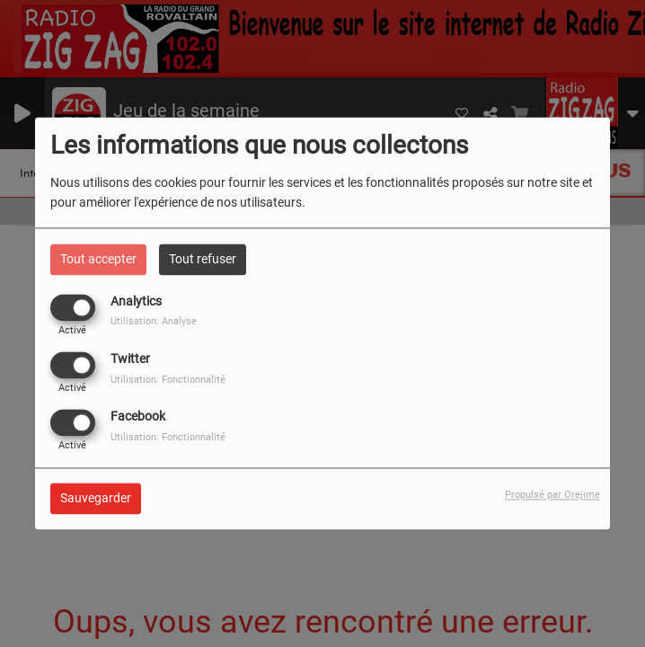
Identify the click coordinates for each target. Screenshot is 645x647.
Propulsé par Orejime (552, 495)
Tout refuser (202, 259)
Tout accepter (98, 259)
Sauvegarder (95, 499)
